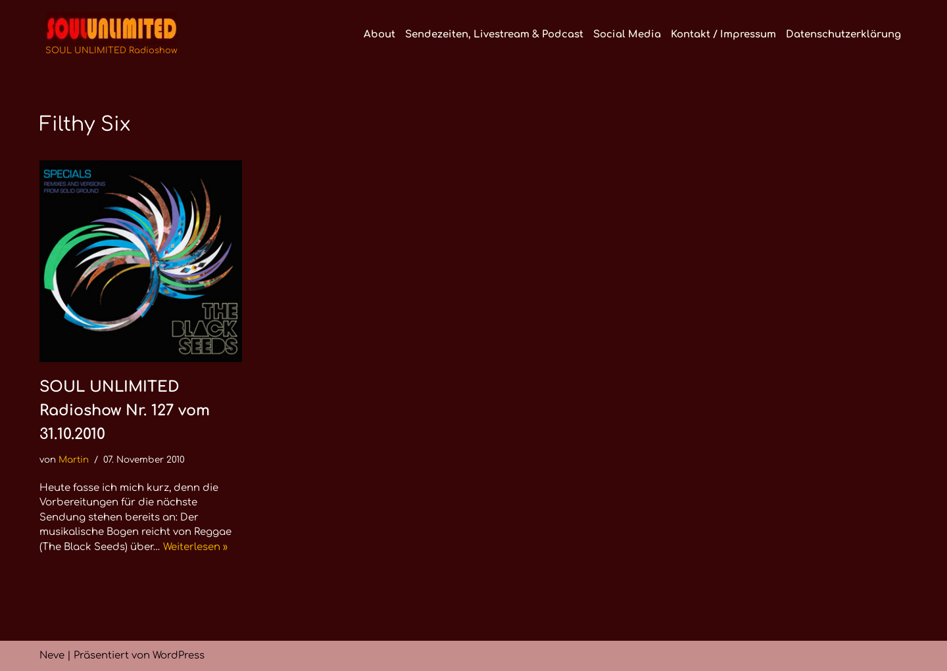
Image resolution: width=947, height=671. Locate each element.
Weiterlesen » (195, 547)
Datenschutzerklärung (843, 34)
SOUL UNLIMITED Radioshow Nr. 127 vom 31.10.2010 (124, 410)
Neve (51, 655)
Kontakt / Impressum (723, 34)
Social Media (627, 34)
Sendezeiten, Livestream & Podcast (494, 34)
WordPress (179, 655)
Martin (74, 460)
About (379, 34)
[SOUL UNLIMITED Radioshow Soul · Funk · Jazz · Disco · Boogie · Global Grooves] (111, 35)
